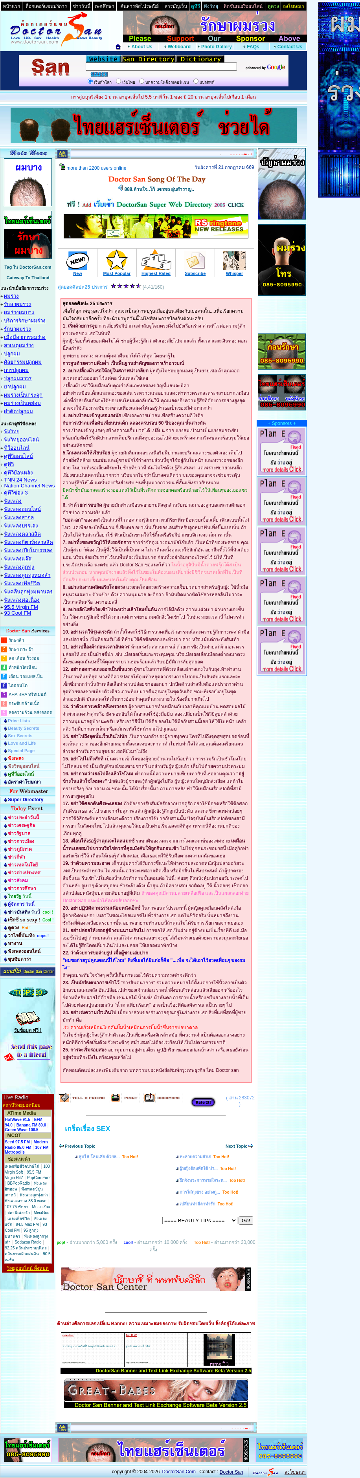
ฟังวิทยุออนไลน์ (21, 440)
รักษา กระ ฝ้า (21, 649)
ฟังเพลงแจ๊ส (17, 559)
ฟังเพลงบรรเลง (21, 526)
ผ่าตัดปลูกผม (18, 411)
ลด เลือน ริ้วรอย (24, 658)
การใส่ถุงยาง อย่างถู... (209, 1192)
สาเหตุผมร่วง (19, 345)
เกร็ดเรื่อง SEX (87, 1129)
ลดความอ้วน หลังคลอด (30, 712)
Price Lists (19, 720)
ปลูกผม (12, 354)
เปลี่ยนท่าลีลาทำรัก (206, 1203)
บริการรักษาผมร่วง (25, 321)
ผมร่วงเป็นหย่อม (22, 403)
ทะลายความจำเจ (204, 1156)
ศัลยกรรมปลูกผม (23, 362)
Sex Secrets (20, 735)
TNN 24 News (20, 480)
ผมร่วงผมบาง (19, 312)
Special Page (21, 750)
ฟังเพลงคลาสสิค (22, 534)
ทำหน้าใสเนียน (23, 667)
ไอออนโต (18, 685)
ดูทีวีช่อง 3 (16, 493)
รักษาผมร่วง (17, 304)
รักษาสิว (16, 640)
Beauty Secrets (23, 728)
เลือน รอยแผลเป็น (26, 676)
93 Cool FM (17, 613)
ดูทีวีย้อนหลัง (18, 473)
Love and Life (22, 743)
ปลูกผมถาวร (17, 378)
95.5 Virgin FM (21, 607)
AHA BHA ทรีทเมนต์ (27, 694)
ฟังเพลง (13, 501)
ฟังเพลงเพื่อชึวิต (22, 583)
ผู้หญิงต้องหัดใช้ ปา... (208, 1168)
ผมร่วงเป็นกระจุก (23, 395)
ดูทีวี (9, 464)
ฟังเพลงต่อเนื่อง (22, 600)
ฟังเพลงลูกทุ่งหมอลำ (27, 575)
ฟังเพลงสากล (19, 517)
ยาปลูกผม (15, 387)
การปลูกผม (16, 370)
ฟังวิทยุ (12, 431)
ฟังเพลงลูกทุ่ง (19, 567)
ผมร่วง (11, 296)
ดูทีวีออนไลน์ (18, 456)
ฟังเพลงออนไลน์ (22, 509)
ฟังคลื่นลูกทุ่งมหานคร (28, 592)
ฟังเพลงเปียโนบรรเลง (28, 550)
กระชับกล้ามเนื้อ (24, 703)
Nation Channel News (29, 486)
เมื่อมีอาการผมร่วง (25, 337)
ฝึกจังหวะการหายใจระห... (212, 1180)
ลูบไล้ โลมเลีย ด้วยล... (108, 1156)
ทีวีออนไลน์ (16, 448)
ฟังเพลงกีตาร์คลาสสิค (28, 542)
